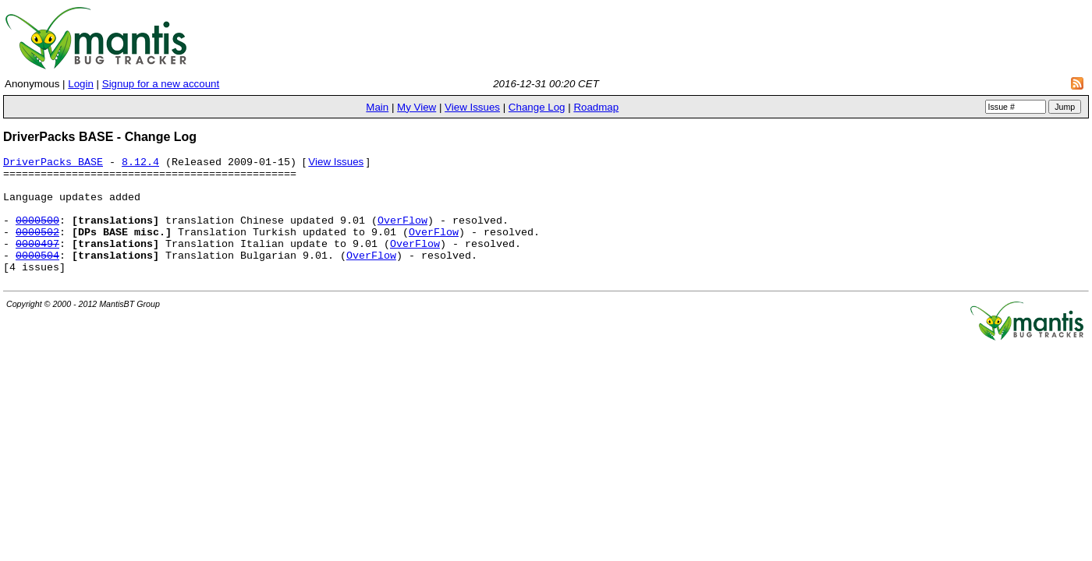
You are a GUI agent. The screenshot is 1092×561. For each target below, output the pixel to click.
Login (81, 84)
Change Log (537, 107)
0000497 (37, 263)
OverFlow (402, 235)
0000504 (37, 277)
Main (377, 107)
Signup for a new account (160, 84)
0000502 (37, 249)
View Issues (472, 107)
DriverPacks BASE (53, 165)
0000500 (37, 235)
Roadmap (596, 107)
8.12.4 (140, 165)
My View (416, 107)
